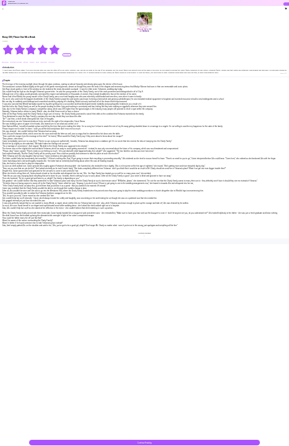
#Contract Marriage (16, 62)
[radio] (8, 49)
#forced (26, 62)
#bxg (38, 62)
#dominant (43, 62)
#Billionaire (5, 62)
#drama (32, 62)
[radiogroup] (31, 49)
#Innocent (51, 62)
